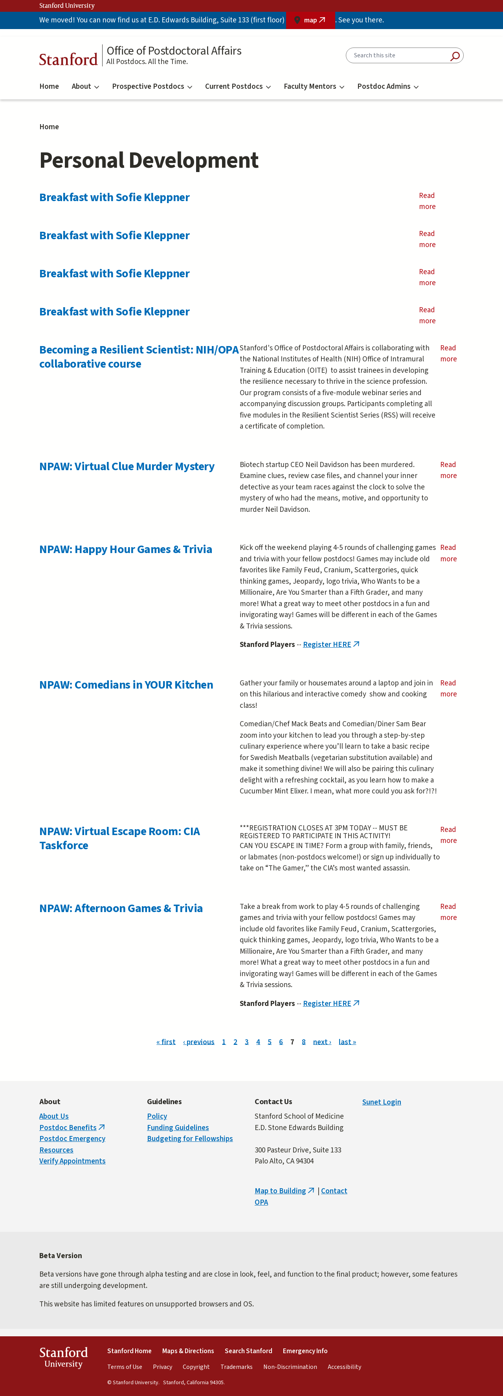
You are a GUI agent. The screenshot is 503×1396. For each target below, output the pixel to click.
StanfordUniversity (63, 1359)
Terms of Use (124, 1367)
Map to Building (285, 1191)
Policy (157, 1116)
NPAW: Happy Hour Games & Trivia (125, 549)
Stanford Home (129, 1351)
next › (322, 1042)
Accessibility (344, 1367)
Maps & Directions (188, 1351)
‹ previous (199, 1042)
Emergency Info (305, 1351)
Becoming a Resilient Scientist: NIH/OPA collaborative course (139, 356)
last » (347, 1042)
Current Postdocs (238, 86)
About (85, 86)
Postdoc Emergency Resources (72, 1145)
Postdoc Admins (388, 86)
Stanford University (67, 6)
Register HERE (332, 644)
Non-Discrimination (290, 1367)
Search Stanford (248, 1351)
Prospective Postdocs (152, 86)
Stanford (68, 61)
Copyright (196, 1367)
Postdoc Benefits (72, 1128)
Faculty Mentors (314, 86)
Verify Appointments (72, 1161)
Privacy (162, 1367)
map (319, 22)
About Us (54, 1116)
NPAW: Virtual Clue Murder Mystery (127, 466)
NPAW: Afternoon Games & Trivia (121, 908)
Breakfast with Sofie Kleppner (114, 197)
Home (49, 86)
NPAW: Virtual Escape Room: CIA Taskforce (119, 838)
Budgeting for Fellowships (190, 1139)
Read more (439, 202)
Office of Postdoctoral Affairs (173, 51)
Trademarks (236, 1367)
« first (166, 1042)
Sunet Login (381, 1102)
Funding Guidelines (178, 1128)
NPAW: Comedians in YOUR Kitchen (126, 684)
